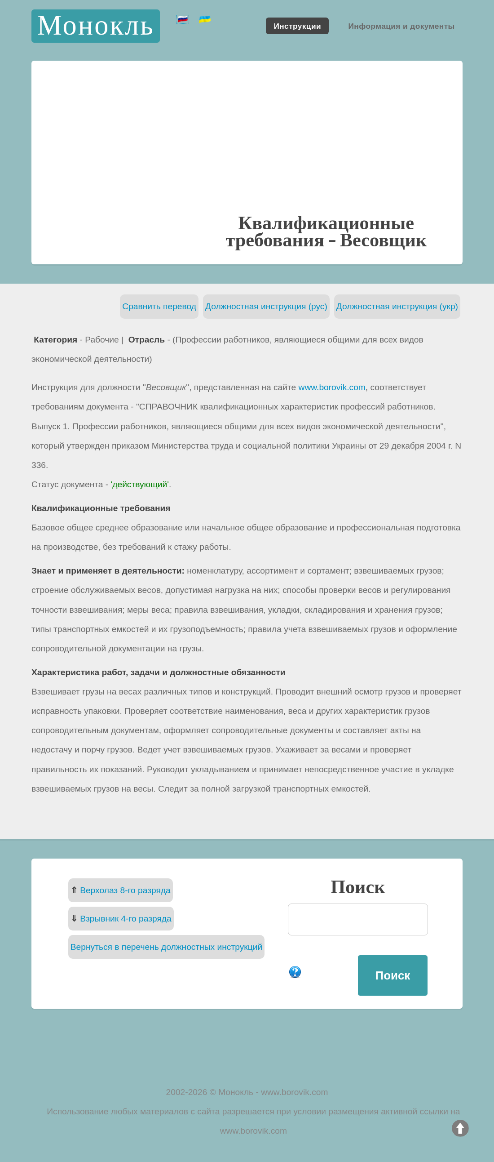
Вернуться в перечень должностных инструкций (166, 947)
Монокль (95, 25)
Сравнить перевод (159, 306)
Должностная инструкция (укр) (397, 306)
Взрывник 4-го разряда (126, 918)
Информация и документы (401, 25)
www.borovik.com (332, 387)
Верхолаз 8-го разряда (125, 890)
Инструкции (297, 25)
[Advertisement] (247, 146)
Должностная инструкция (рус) (266, 306)
